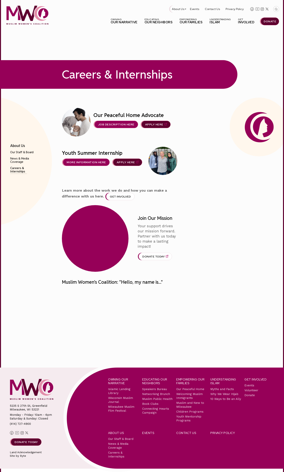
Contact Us (212, 9)
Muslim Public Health (157, 399)
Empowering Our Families (190, 381)
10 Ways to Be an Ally (225, 399)
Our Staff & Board (21, 152)
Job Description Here (116, 124)
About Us (178, 9)
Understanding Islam (223, 381)
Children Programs (190, 411)
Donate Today (153, 256)
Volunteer (251, 390)
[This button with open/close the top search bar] (276, 9)
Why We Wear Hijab (224, 394)
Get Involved (120, 196)
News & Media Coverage (19, 160)
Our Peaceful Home (190, 389)
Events (194, 9)
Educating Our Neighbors (154, 381)
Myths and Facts (222, 389)
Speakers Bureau (154, 389)
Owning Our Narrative (118, 381)
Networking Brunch (156, 394)
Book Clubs (150, 404)
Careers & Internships (17, 169)
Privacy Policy (235, 9)
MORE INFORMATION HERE (86, 162)
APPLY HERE (154, 124)
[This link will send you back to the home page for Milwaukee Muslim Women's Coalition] (27, 15)
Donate (249, 395)
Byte (23, 455)
